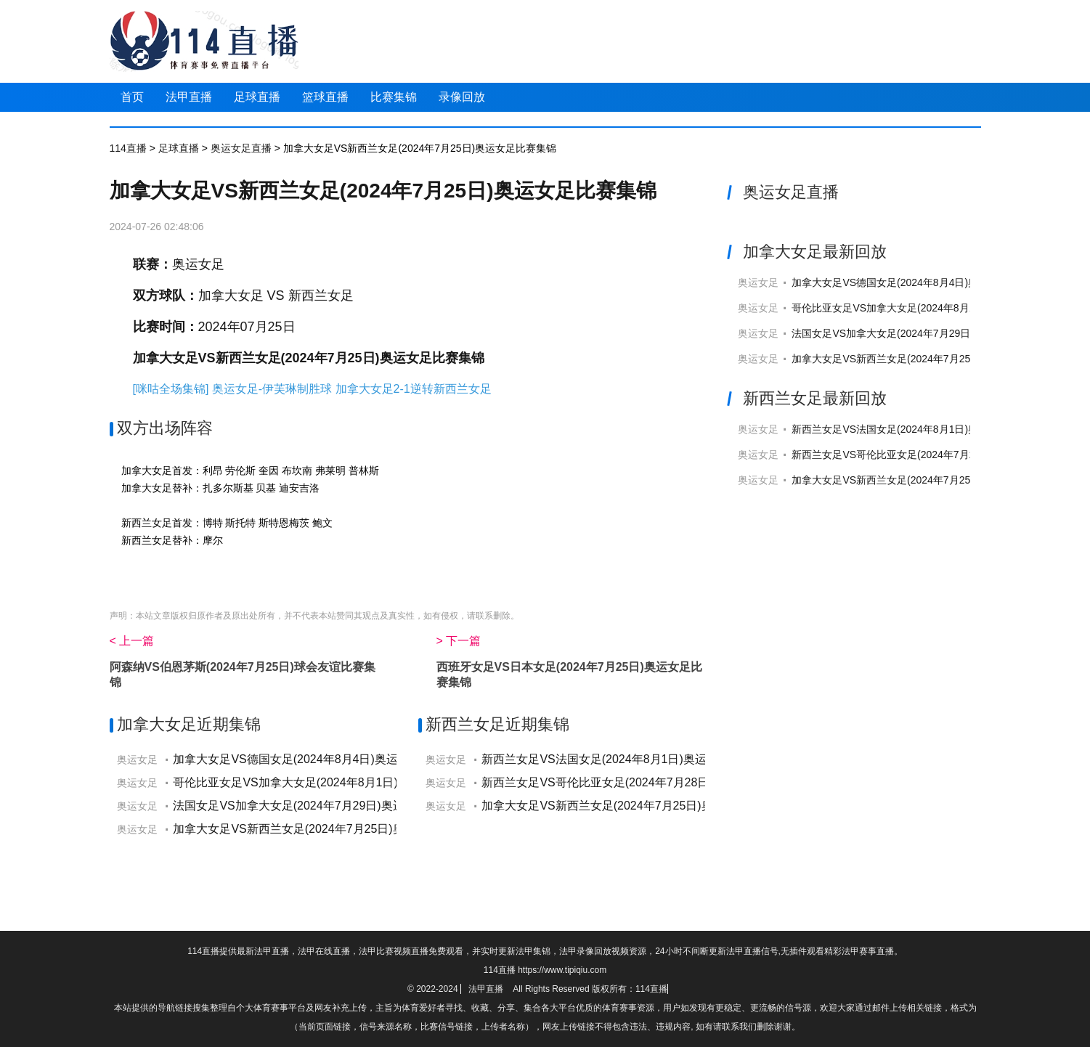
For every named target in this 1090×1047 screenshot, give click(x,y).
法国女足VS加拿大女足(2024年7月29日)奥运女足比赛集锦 (323, 805)
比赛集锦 (393, 97)
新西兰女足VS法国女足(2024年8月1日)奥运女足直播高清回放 (931, 429)
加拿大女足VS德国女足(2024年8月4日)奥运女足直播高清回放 (931, 282)
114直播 (128, 148)
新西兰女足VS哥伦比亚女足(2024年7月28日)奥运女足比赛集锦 (643, 782)
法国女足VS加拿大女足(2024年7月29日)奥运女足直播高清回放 (933, 333)
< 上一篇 (132, 641)
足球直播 (257, 97)
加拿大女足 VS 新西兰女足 (276, 295)
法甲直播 (189, 97)
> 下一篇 (458, 641)
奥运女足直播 (241, 148)
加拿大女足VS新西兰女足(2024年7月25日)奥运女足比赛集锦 (329, 829)
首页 (132, 97)
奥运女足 (198, 264)
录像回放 (462, 97)
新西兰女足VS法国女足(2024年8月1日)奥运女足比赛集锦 (628, 759)
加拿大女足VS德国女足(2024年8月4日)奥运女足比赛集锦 (320, 759)
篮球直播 (325, 97)
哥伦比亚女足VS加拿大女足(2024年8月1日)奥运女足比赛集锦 (331, 782)
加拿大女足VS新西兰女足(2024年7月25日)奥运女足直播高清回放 (939, 358)
